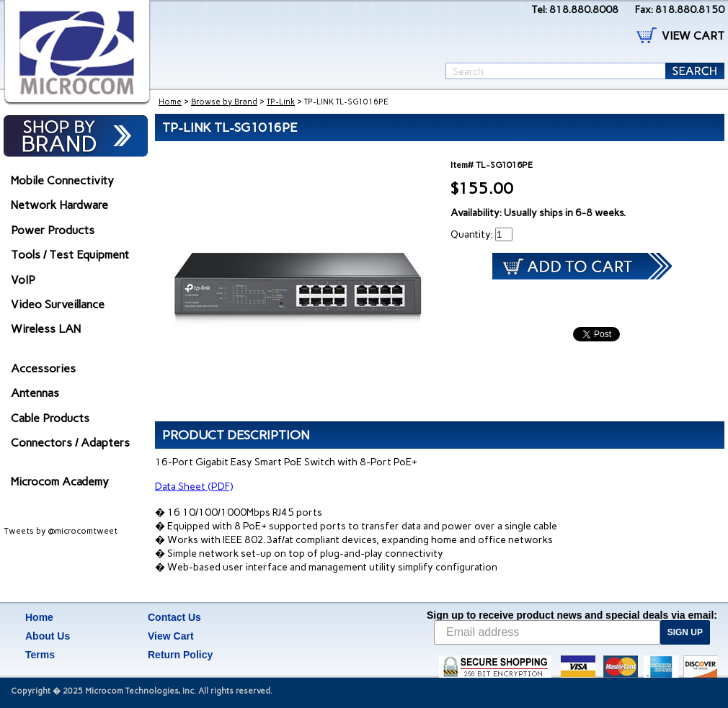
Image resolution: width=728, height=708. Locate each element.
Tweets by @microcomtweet (60, 531)
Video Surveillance (58, 304)
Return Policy (180, 654)
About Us (47, 636)
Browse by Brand (224, 102)
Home (170, 102)
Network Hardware (59, 205)
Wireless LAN (46, 329)
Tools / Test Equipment (70, 254)
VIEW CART (693, 35)
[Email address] (547, 632)
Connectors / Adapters (70, 442)
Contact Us (174, 617)
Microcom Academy (60, 481)
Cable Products (50, 418)
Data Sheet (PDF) (194, 486)
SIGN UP (685, 632)
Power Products (52, 230)
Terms (40, 654)
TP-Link (281, 102)
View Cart (171, 636)
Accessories (43, 368)
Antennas (35, 393)
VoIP (23, 280)
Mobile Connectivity (62, 180)
